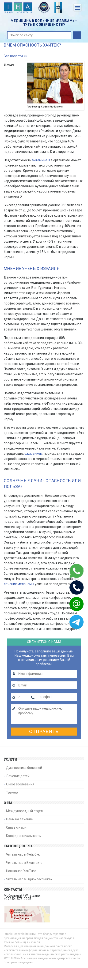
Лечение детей (18, 776)
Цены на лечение (19, 819)
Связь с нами (16, 827)
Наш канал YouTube (21, 871)
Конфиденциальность (23, 836)
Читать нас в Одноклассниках (29, 879)
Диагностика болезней (24, 768)
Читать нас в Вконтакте (24, 863)
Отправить (44, 731)
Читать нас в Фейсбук (23, 854)
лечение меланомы (19, 584)
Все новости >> (15, 56)
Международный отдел (24, 811)
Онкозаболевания (20, 784)
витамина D (41, 160)
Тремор (12, 792)
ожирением (33, 453)
